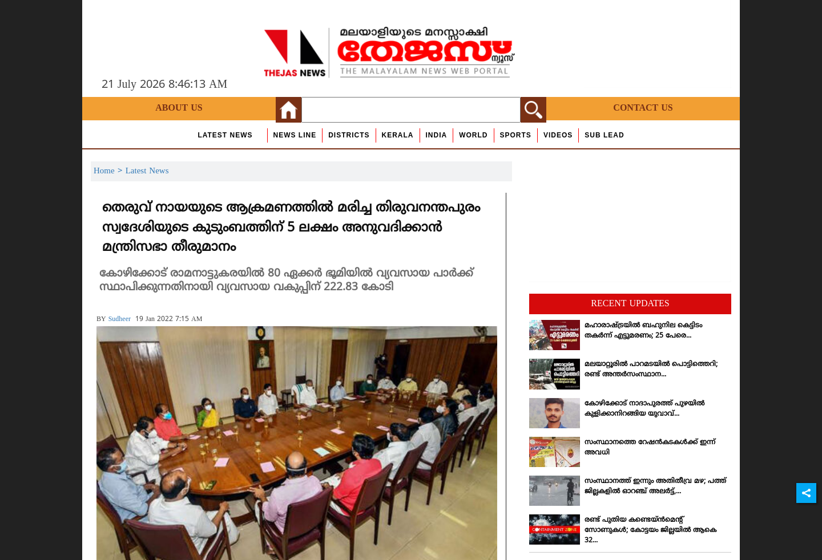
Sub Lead (604, 135)
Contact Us (642, 108)
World (473, 135)
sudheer (119, 319)
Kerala (398, 135)
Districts (348, 135)
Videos (558, 135)
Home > (110, 171)
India (437, 135)
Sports (515, 135)
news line (295, 135)
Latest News (225, 135)
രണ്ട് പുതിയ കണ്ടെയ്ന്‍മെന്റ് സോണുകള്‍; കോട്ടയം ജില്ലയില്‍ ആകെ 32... (650, 530)
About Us (178, 108)
